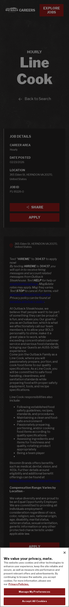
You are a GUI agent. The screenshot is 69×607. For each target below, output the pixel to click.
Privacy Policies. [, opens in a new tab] (18, 584)
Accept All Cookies (34, 601)
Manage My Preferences (34, 591)
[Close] (65, 553)
